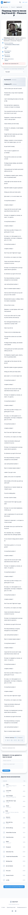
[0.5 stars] (6, 740)
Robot (7, 841)
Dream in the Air (10, 875)
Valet (7, 784)
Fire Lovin (8, 870)
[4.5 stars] (20, 740)
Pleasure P (13, 7)
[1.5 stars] (9, 740)
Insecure (8, 817)
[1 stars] (8, 740)
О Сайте (3, 907)
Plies (8, 823)
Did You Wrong (9, 827)
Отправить (6, 770)
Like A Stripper (9, 795)
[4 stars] (18, 740)
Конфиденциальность (22, 907)
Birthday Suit (9, 861)
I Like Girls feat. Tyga (11, 800)
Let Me (7, 880)
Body (7, 811)
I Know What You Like (11, 832)
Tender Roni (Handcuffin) (12, 856)
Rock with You (9, 822)
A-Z (26, 2)
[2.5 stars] (13, 740)
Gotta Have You (9, 851)
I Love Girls (8, 790)
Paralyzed (8, 847)
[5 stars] (22, 740)
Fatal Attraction (9, 837)
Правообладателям (11, 907)
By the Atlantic (9, 866)
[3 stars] (15, 740)
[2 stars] (11, 740)
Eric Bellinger (9, 785)
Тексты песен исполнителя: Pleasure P (14, 886)
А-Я (23, 2)
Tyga (8, 802)
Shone (7, 805)
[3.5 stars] (16, 740)
